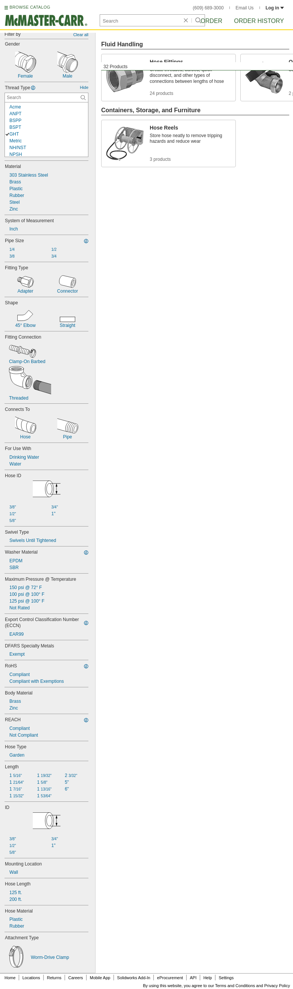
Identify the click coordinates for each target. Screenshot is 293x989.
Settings (226, 977)
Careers (75, 977)
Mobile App (100, 977)
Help (207, 977)
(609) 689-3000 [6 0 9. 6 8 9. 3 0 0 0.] (208, 8)
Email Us (244, 8)
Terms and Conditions (235, 985)
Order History (259, 21)
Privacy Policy (277, 985)
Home (10, 977)
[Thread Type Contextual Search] (46, 97)
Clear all (80, 34)
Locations (31, 977)
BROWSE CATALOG (29, 7)
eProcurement (170, 977)
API (193, 977)
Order (211, 21)
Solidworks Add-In (133, 977)
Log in (275, 8)
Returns (54, 977)
